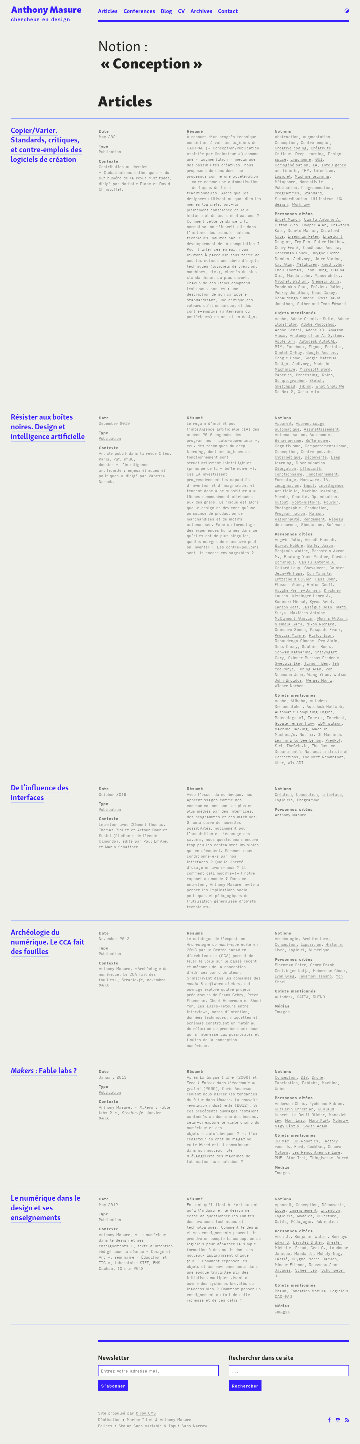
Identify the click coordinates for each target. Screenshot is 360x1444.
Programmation (316, 187)
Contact (228, 11)
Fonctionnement (322, 473)
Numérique (319, 949)
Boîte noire (317, 440)
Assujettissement (321, 428)
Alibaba (298, 700)
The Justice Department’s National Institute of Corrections (311, 751)
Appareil (283, 423)
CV (181, 11)
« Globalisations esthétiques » (131, 172)
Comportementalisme (325, 445)
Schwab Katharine (292, 651)
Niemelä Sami (325, 280)
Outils (281, 1221)
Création (283, 794)
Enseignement (303, 1209)
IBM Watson (330, 722)
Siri (278, 745)
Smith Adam (315, 1125)
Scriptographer (290, 380)
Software (335, 524)
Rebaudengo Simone (294, 297)
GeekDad (315, 1146)
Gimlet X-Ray (288, 352)
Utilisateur (322, 198)
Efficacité (310, 468)
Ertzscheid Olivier (293, 578)
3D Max (282, 1140)
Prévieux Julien (326, 286)
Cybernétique (287, 456)
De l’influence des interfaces (40, 792)
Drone (317, 1076)
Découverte (316, 456)
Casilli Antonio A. (322, 218)
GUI (318, 158)
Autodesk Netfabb (324, 706)
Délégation (285, 468)
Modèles (304, 1215)
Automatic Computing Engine (304, 711)
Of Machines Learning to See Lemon (308, 737)
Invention (330, 1209)
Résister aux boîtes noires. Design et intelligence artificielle (48, 426)
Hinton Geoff (319, 584)
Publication (110, 151)
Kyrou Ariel (321, 601)
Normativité (311, 181)
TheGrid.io (297, 745)
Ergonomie (300, 158)
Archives (201, 11)
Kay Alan (283, 263)
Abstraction (286, 136)
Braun (280, 1290)
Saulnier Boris (316, 646)
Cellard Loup (287, 567)
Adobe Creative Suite (311, 318)
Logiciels (284, 799)
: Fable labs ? (44, 1070)
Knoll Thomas (288, 269)
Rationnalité (287, 518)
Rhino (327, 374)
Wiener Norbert (290, 685)
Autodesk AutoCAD (317, 340)
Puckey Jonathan (291, 292)
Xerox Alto (308, 391)
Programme (308, 799)
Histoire (334, 944)
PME (278, 1157)
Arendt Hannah (319, 539)
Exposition (311, 944)
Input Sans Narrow (187, 1425)
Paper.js (283, 374)
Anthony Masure (46, 9)
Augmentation (316, 136)
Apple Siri (285, 340)
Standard (313, 192)
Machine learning (312, 175)
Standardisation (291, 198)
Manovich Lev (327, 275)
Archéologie (286, 938)
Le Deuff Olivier (308, 1114)
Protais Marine (290, 634)
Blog (166, 11)
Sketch (315, 380)
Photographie (288, 507)
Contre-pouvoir (316, 451)
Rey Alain (327, 640)
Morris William (332, 617)
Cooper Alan (314, 224)
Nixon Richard (320, 623)
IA (314, 164)
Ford (298, 1146)
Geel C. (318, 1247)
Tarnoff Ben (316, 662)
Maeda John (298, 275)
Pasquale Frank (325, 629)
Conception (285, 142)
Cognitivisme (287, 445)
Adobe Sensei (288, 329)
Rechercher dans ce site (261, 1358)
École (280, 1209)
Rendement (314, 518)
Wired (342, 1157)
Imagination (287, 484)
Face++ (315, 717)
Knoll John (332, 263)
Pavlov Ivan (320, 634)
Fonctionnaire (288, 473)
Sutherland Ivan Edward (321, 303)
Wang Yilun (318, 674)
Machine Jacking (291, 728)
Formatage (285, 479)
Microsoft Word (315, 368)
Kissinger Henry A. (311, 595)
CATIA (302, 996)
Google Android (321, 352)
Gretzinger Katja (292, 970)
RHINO (319, 996)
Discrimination (310, 462)
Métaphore (285, 181)
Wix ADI (296, 762)
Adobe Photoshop (317, 323)
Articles (108, 11)
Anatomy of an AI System (316, 335)
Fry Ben (302, 241)
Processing (307, 374)
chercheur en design (40, 19)
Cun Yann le (319, 572)
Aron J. (282, 1236)
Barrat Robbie (289, 544)
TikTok (305, 385)
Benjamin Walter (291, 550)
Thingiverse (321, 1157)
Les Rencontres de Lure (316, 1151)
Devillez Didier (307, 1241)
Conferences (139, 11)
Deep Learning (309, 153)
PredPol (333, 739)
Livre (279, 949)
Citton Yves (286, 224)
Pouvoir (331, 501)
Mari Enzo (295, 1119)
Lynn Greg (284, 975)
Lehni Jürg (316, 269)
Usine (280, 1088)
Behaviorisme (288, 440)
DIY (304, 1076)
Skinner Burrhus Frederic (313, 657)
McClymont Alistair (294, 617)
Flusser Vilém (288, 584)
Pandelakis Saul (291, 286)
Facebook (295, 346)
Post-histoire (306, 501)
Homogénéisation (291, 164)
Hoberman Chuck (291, 252)
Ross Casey (286, 646)
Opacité (299, 496)
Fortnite (333, 346)
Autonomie (320, 434)
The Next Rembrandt (322, 756)
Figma (315, 346)
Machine (330, 1082)
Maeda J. (303, 1253)
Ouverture (326, 1215)
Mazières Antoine (307, 612)
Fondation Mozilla (308, 1290)
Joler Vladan (327, 258)
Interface (323, 170)
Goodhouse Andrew (321, 247)
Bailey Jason (320, 544)
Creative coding (290, 147)
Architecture (315, 938)
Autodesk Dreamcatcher (301, 703)
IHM (305, 170)
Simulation (311, 524)
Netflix (306, 734)
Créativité (321, 147)
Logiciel (282, 175)
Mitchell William (291, 280)
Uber (279, 762)
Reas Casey (323, 292)
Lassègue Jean (317, 606)
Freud (300, 1247)
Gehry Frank (287, 247)
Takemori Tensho (315, 975)
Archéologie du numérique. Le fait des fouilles (47, 942)
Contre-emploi (315, 142)
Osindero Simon (290, 629)
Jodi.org (301, 258)
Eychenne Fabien (326, 1103)
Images (282, 1011)
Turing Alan (309, 668)
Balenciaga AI (289, 717)
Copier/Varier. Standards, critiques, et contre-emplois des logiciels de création (46, 144)
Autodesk (283, 996)
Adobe (280, 318)
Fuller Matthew (329, 241)
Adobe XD (315, 329)
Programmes (287, 192)
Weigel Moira (319, 679)
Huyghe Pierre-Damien (297, 589)
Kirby (146, 1412)
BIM (278, 346)
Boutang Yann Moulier (306, 556)
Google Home (287, 357)
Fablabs (310, 1082)
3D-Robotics (305, 1140)
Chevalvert (314, 567)
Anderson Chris (290, 1103)
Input (309, 484)
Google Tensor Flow (294, 722)
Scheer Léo (306, 1269)
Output (281, 501)
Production (315, 507)
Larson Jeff (286, 606)
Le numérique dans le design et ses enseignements (45, 1207)
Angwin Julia (287, 539)
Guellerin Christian (294, 1108)
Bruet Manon (287, 218)
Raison (315, 512)
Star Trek (296, 1157)
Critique (283, 153)
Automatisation (290, 434)
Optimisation (324, 496)
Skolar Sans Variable (140, 1425)
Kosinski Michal (290, 601)
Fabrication (286, 1082)
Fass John (325, 578)
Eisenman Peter (303, 235)
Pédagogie (301, 1221)
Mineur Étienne (289, 1264)
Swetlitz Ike (287, 662)
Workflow (301, 203)
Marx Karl (318, 1119)
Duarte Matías (302, 230)
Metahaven (306, 263)
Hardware (309, 479)
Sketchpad (285, 385)
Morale (281, 496)
